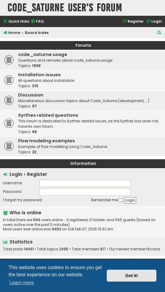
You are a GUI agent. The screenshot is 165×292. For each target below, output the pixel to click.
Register (37, 174)
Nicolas (153, 249)
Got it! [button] (131, 275)
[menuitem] (37, 22)
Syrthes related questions (48, 115)
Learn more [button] (22, 282)
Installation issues (39, 75)
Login (16, 174)
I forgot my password (22, 199)
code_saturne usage (42, 54)
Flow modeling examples (46, 141)
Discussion (30, 95)
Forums (83, 45)
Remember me (106, 199)
